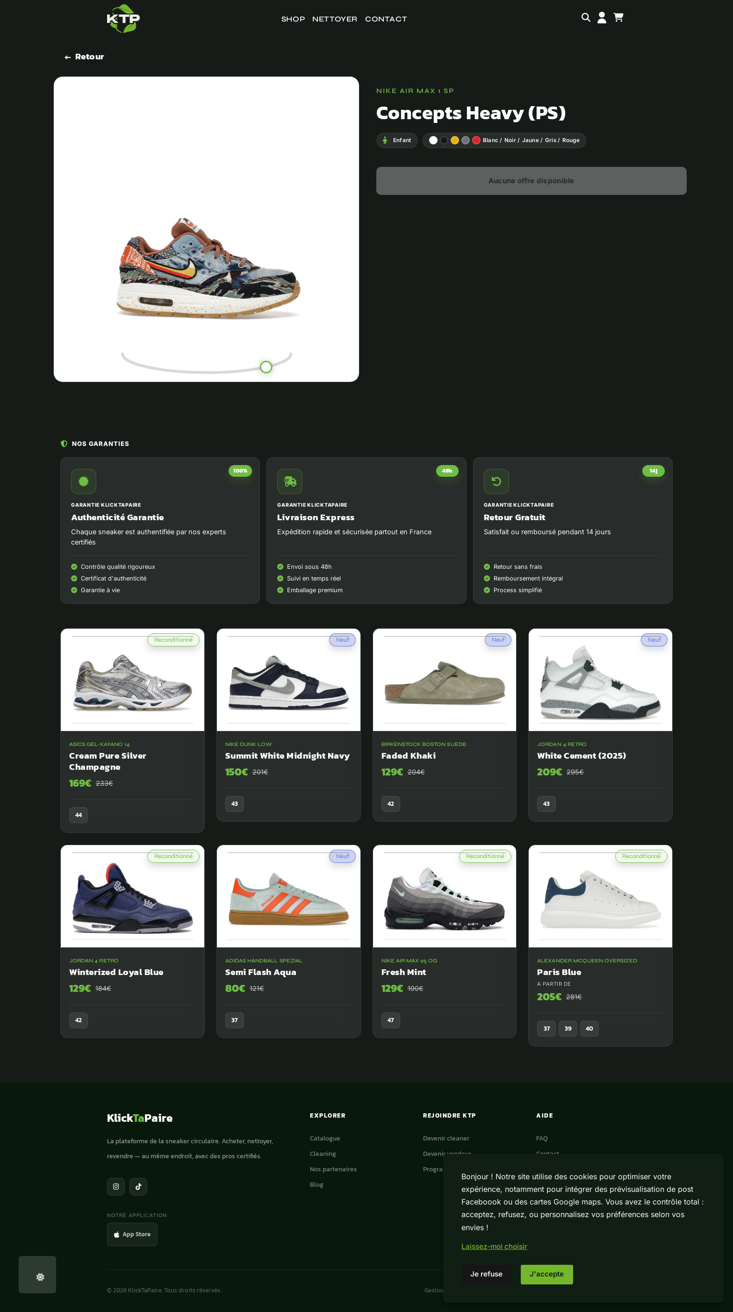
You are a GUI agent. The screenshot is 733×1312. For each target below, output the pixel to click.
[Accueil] (123, 18)
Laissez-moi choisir (494, 1246)
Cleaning (323, 1153)
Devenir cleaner (446, 1138)
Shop (293, 18)
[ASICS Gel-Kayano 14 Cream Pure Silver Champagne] (132, 739)
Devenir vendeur (447, 1153)
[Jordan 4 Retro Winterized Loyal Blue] (132, 950)
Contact (386, 18)
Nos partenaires (333, 1169)
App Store (132, 1234)
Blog (316, 1184)
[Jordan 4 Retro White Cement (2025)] (600, 734)
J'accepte (547, 1273)
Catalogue (325, 1138)
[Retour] (84, 57)
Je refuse (486, 1273)
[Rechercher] (586, 18)
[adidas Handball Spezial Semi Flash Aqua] (288, 950)
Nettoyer (335, 18)
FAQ (542, 1138)
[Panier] (618, 18)
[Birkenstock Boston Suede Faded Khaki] (445, 734)
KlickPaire (139, 1118)
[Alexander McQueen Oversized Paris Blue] (600, 955)
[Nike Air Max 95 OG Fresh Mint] (445, 950)
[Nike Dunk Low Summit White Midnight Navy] (288, 734)
